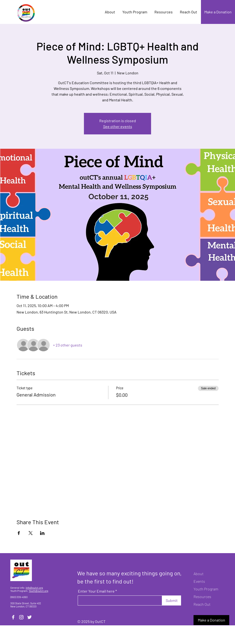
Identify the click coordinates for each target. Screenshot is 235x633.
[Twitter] (29, 617)
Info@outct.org (34, 587)
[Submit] (171, 600)
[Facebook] (13, 617)
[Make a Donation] (218, 12)
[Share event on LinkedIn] (42, 533)
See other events (117, 126)
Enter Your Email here (96, 591)
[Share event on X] (30, 533)
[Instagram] (21, 617)
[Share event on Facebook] (19, 533)
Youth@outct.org (38, 590)
